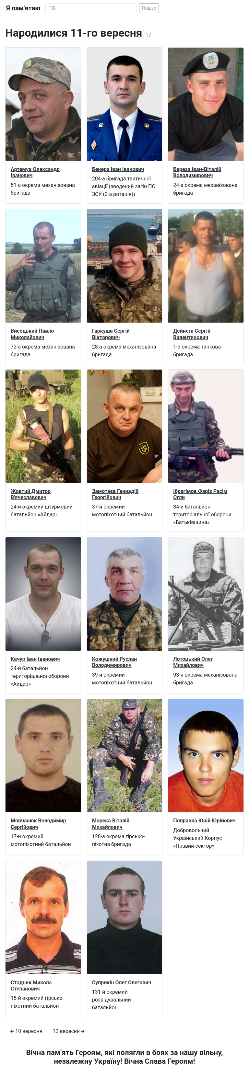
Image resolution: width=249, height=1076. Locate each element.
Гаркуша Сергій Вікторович (111, 334)
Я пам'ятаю (23, 8)
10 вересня (26, 1031)
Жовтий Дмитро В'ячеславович (31, 494)
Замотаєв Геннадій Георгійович (115, 494)
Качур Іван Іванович (35, 659)
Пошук (149, 8)
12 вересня (68, 1031)
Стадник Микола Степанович (31, 985)
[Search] (90, 8)
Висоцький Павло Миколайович (32, 334)
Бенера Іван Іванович (118, 169)
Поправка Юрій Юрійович (204, 821)
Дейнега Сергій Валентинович (191, 334)
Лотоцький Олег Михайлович (193, 662)
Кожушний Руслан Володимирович (114, 662)
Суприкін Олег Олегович (121, 982)
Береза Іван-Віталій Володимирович (197, 172)
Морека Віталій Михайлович (111, 824)
